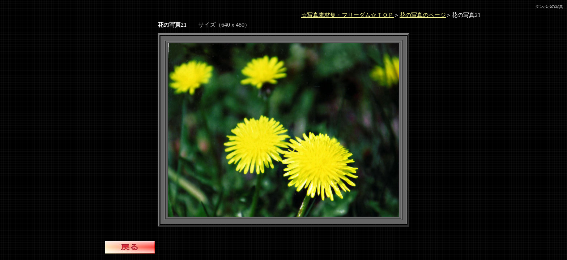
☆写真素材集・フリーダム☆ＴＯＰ (347, 15)
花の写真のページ (423, 15)
